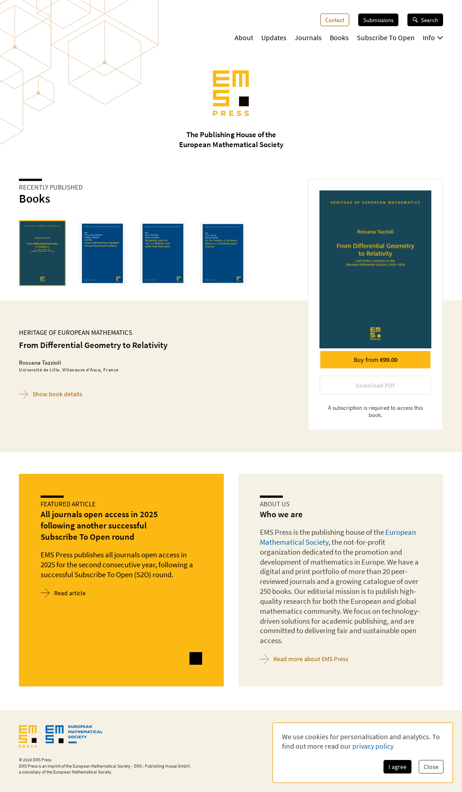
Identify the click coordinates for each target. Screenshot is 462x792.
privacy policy (372, 745)
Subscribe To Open (386, 37)
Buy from (375, 360)
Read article (63, 592)
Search (425, 19)
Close (431, 767)
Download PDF (376, 385)
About (244, 37)
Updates (273, 37)
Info (433, 37)
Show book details (50, 394)
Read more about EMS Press (304, 659)
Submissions (378, 19)
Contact (334, 19)
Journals (308, 37)
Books (339, 37)
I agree (397, 767)
